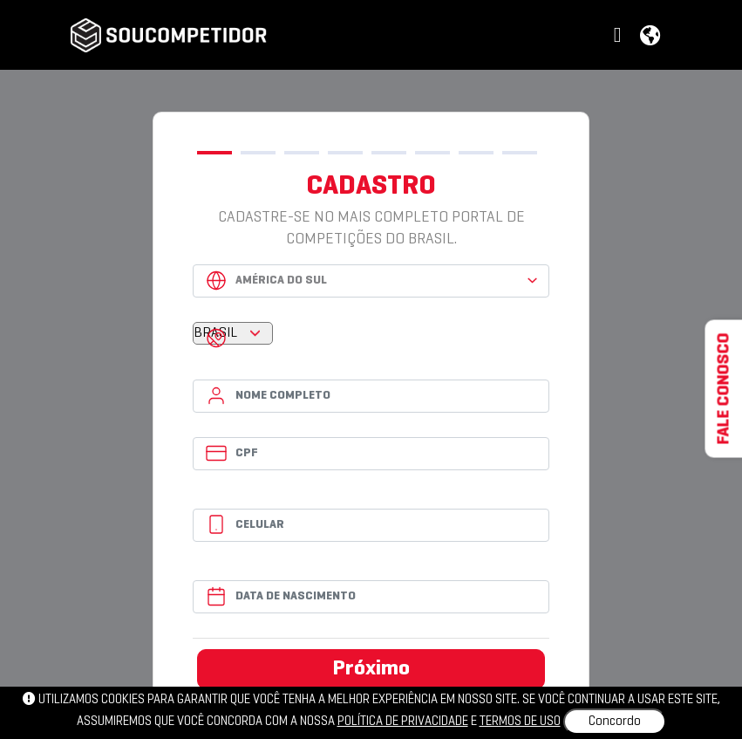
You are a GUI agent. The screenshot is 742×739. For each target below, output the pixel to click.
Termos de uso (520, 721)
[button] (620, 36)
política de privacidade (402, 721)
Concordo (615, 721)
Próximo (371, 669)
